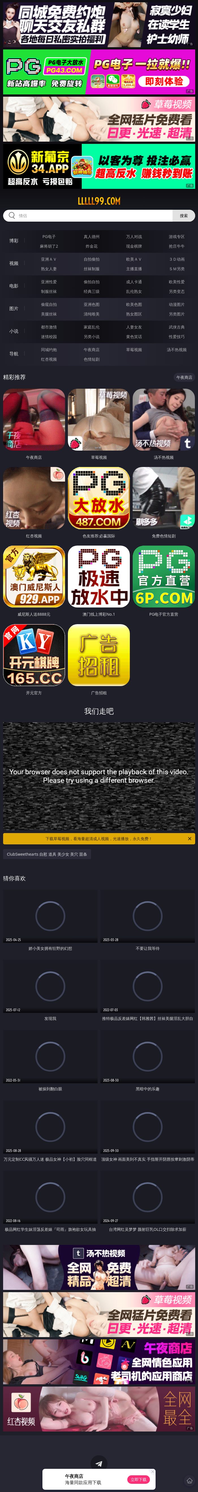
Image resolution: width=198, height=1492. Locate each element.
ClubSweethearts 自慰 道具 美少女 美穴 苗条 (47, 854)
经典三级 (92, 291)
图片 (13, 308)
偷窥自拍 (49, 304)
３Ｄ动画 (177, 259)
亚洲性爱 (49, 281)
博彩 (13, 240)
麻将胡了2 (49, 246)
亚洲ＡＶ (49, 259)
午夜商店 (92, 349)
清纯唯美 (92, 314)
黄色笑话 (134, 336)
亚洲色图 (92, 304)
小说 (13, 331)
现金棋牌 (134, 246)
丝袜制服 (92, 268)
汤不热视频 (177, 349)
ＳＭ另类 (177, 268)
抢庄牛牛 (177, 246)
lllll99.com (99, 201)
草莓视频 (134, 349)
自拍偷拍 (92, 259)
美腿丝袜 (49, 314)
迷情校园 (49, 336)
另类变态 (177, 291)
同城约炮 (49, 349)
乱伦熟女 (134, 291)
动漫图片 (177, 304)
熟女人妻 (49, 268)
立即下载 (139, 1479)
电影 (13, 286)
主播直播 (134, 268)
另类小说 (92, 336)
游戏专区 (177, 236)
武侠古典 (177, 327)
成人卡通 (134, 281)
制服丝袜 (49, 291)
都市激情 (49, 327)
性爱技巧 (177, 336)
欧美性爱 (177, 281)
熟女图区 (134, 314)
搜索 (184, 215)
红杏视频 (49, 359)
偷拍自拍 (92, 281)
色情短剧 (92, 359)
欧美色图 (134, 304)
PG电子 (49, 236)
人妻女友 (134, 327)
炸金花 (92, 246)
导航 (13, 354)
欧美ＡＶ (134, 259)
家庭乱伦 (92, 327)
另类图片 (177, 314)
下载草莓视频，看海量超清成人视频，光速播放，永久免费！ (119, 838)
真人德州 (92, 236)
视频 (13, 263)
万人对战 (134, 236)
